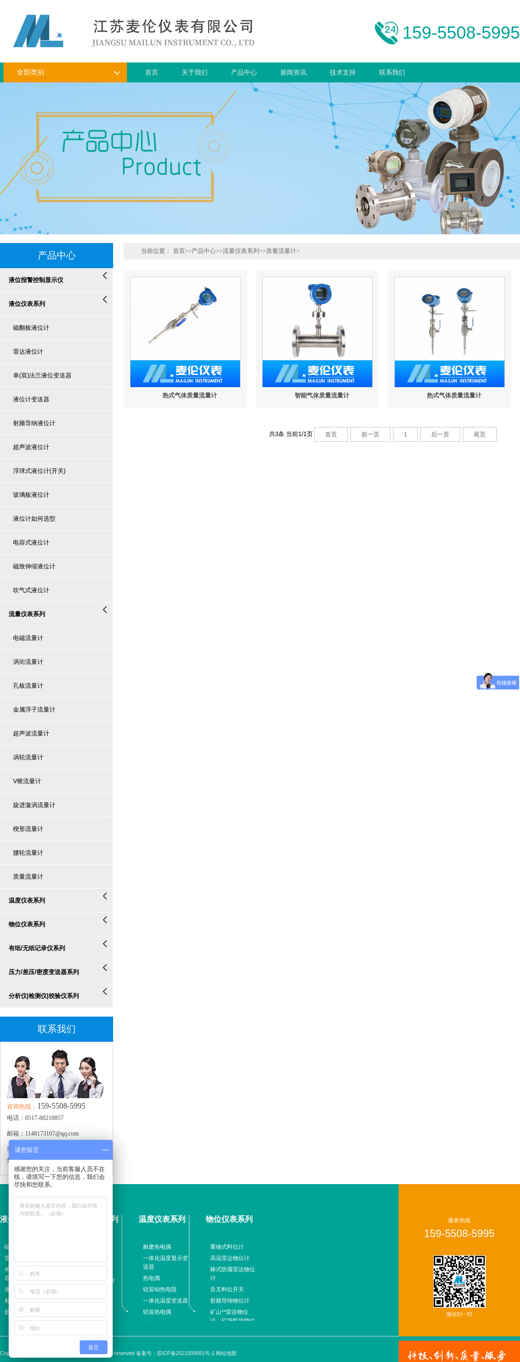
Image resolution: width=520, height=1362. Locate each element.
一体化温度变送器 (165, 1300)
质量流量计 (281, 251)
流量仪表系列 (241, 251)
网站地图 (226, 1353)
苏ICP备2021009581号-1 (185, 1353)
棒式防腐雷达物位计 (232, 1273)
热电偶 (151, 1278)
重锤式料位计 (227, 1247)
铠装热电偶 (157, 1312)
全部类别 (68, 72)
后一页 (440, 434)
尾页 (480, 434)
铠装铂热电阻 (160, 1289)
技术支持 (343, 72)
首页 (151, 72)
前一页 (370, 434)
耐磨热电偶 (157, 1247)
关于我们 (195, 72)
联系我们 (392, 72)
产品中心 (244, 72)
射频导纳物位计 (230, 1300)
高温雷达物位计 (230, 1258)
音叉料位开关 (227, 1289)
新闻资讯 (293, 72)
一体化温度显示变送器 (165, 1262)
